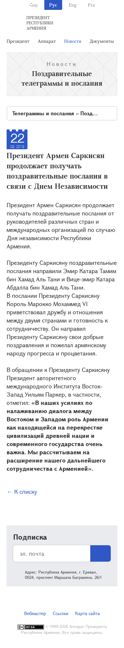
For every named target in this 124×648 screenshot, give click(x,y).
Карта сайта (87, 613)
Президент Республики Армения (39, 23)
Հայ (33, 5)
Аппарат (47, 41)
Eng (72, 5)
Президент (18, 41)
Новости (72, 41)
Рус (53, 5)
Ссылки (60, 613)
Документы (102, 41)
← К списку (22, 491)
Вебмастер (35, 613)
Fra (91, 5)
